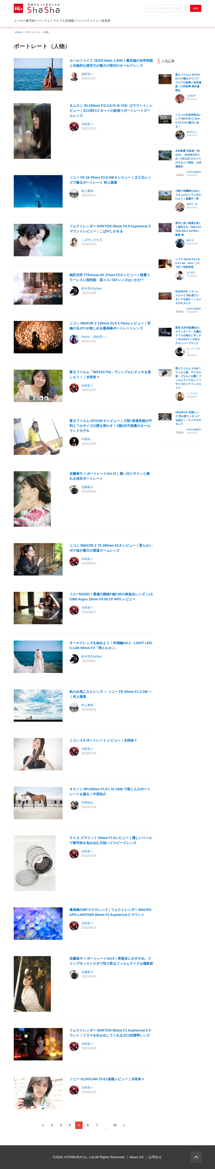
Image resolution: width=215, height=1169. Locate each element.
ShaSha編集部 (193, 173)
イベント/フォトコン (156, 21)
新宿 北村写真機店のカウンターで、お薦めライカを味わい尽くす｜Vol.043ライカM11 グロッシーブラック (188, 336)
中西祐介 (87, 803)
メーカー (27, 21)
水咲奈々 (87, 125)
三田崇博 (190, 96)
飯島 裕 (190, 241)
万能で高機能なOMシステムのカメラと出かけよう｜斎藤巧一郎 (188, 195)
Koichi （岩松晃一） (95, 337)
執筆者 (189, 21)
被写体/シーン (57, 21)
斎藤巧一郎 (192, 205)
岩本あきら (192, 133)
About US (136, 1157)
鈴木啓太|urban (92, 289)
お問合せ (155, 1157)
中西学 (86, 440)
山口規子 (190, 273)
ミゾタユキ (192, 394)
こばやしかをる (92, 240)
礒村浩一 (87, 75)
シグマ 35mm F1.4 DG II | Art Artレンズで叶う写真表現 (187, 264)
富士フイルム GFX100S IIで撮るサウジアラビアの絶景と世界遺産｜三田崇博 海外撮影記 (188, 83)
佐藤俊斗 (87, 488)
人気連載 (121, 21)
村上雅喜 (87, 191)
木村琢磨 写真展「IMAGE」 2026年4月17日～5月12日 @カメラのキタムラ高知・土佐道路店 (188, 159)
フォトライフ (91, 21)
